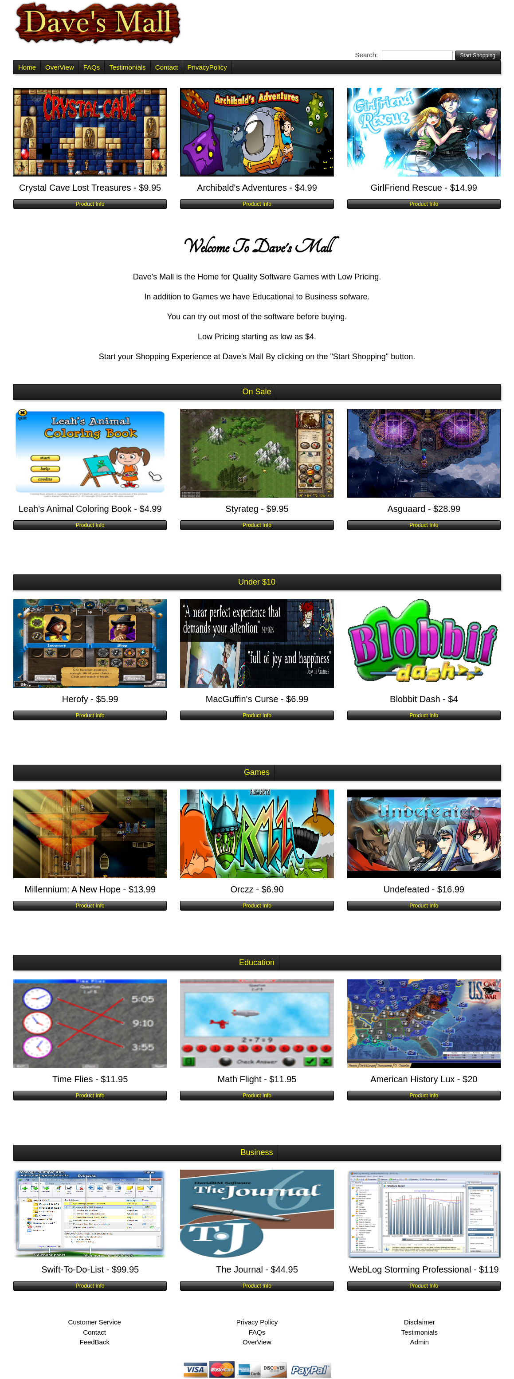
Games (257, 772)
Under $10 (256, 582)
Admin (419, 1342)
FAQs (91, 67)
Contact (166, 67)
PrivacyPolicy (207, 67)
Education (257, 962)
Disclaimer (419, 1322)
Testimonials (127, 67)
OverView (59, 67)
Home (27, 67)
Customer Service (94, 1322)
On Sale (256, 391)
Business (256, 1152)
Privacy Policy (257, 1322)
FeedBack (94, 1342)
